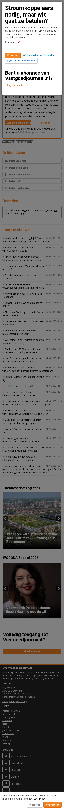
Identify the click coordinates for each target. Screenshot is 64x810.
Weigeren (35, 804)
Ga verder (12, 55)
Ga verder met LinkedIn (38, 55)
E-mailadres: (13, 42)
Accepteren (52, 804)
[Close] (58, 6)
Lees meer (39, 798)
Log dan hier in (15, 85)
